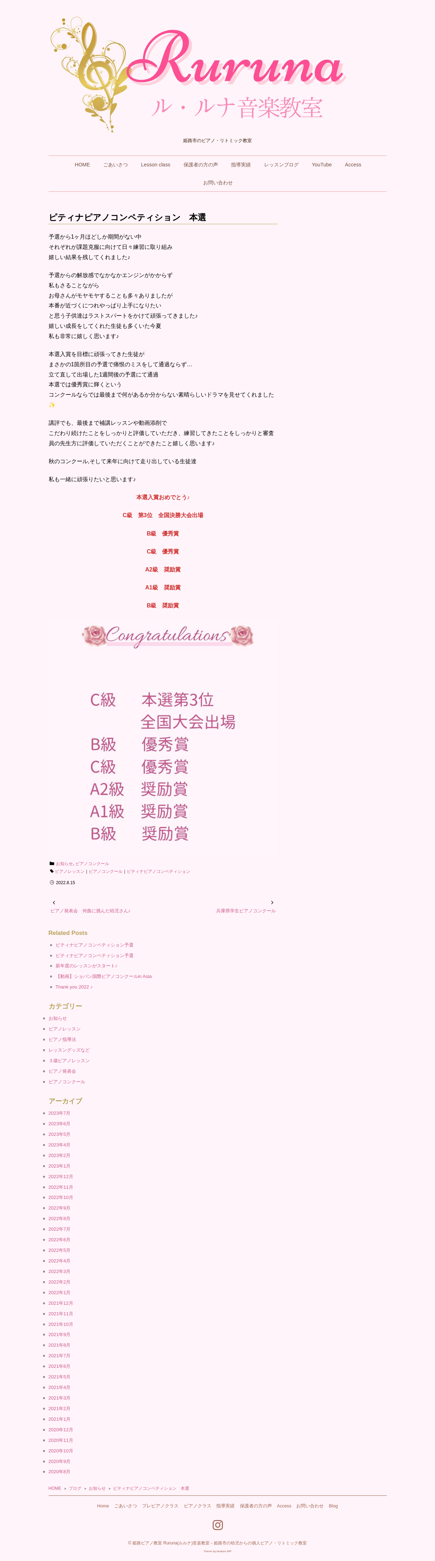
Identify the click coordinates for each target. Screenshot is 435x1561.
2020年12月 (61, 1429)
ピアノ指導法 (62, 1039)
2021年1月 (60, 1419)
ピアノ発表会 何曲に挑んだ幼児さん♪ (90, 910)
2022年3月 (60, 1271)
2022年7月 (60, 1229)
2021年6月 (60, 1366)
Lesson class (155, 164)
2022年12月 (61, 1176)
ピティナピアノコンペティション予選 (94, 945)
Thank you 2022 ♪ (74, 987)
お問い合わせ (218, 182)
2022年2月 (60, 1282)
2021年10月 (61, 1324)
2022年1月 (60, 1292)
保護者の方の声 (201, 164)
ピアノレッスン (70, 871)
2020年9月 (60, 1461)
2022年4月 (60, 1260)
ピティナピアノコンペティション (158, 871)
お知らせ (64, 863)
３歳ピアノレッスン (69, 1060)
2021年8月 (60, 1345)
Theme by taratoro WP (217, 1551)
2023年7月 (60, 1113)
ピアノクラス (197, 1506)
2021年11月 (61, 1313)
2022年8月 (60, 1218)
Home (103, 1506)
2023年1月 (60, 1166)
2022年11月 (61, 1187)
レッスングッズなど (69, 1050)
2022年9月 (60, 1208)
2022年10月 (61, 1197)
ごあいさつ (115, 164)
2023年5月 (60, 1134)
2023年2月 (60, 1155)
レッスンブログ (281, 164)
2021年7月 (60, 1355)
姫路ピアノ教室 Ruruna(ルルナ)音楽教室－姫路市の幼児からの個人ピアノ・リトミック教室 (219, 1543)
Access (353, 164)
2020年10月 (61, 1450)
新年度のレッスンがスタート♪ (87, 965)
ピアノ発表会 (62, 1071)
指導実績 (241, 164)
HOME (82, 164)
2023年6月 (60, 1123)
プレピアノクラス (160, 1506)
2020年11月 (61, 1440)
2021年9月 (60, 1334)
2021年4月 (60, 1387)
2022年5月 (60, 1250)
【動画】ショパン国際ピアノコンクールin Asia (104, 976)
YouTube (322, 164)
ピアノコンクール (92, 863)
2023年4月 (60, 1144)
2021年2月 (60, 1408)
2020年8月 (60, 1471)
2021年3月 (60, 1398)
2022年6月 (60, 1239)
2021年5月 (60, 1376)
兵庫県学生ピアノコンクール (246, 910)
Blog (333, 1506)
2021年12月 (61, 1303)
